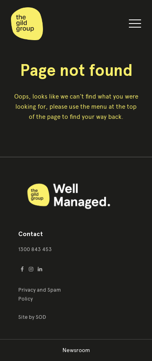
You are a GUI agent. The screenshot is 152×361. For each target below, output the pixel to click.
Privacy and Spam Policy (39, 294)
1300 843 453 (35, 249)
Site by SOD (32, 317)
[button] (135, 25)
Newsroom (76, 350)
